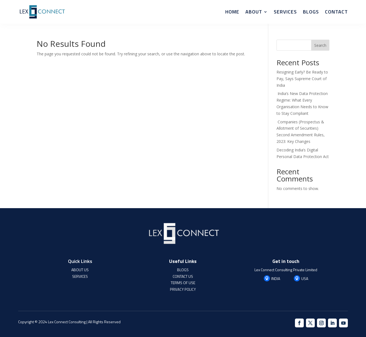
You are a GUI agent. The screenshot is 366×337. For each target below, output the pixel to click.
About (253, 11)
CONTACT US (183, 276)
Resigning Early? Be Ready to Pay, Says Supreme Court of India (302, 78)
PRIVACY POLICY (183, 289)
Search (320, 45)
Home (232, 11)
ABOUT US (80, 270)
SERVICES (80, 276)
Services (285, 11)
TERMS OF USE (183, 283)
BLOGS (183, 270)
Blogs (311, 11)
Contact (336, 11)
